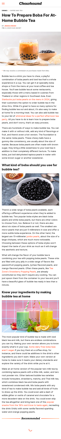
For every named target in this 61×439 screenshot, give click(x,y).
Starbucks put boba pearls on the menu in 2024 (25, 99)
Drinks (4, 10)
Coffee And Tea (16, 10)
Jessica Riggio (10, 26)
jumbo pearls (33, 236)
